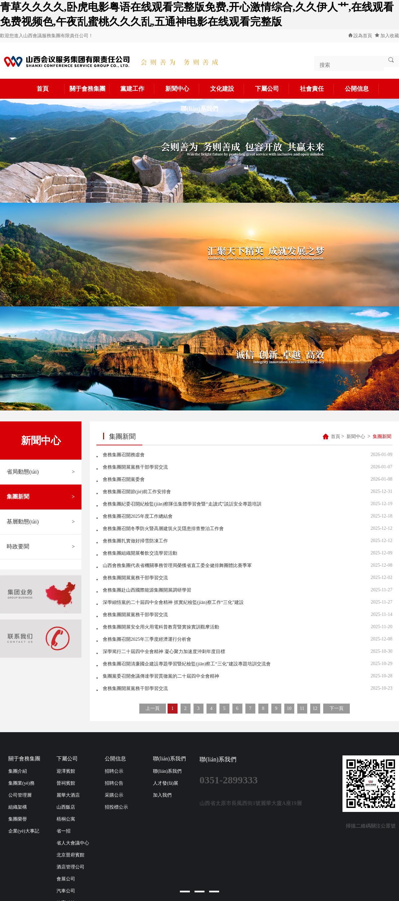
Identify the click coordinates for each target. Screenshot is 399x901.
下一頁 (336, 708)
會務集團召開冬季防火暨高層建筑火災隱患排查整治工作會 (163, 528)
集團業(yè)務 (21, 783)
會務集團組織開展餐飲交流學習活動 (140, 553)
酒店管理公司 (70, 866)
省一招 (63, 831)
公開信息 (362, 89)
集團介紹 (17, 771)
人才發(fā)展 (165, 783)
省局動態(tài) (41, 472)
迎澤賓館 (66, 771)
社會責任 (317, 89)
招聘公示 (114, 771)
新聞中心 (182, 89)
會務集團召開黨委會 (124, 479)
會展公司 (66, 878)
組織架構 (17, 807)
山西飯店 (66, 807)
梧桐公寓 (66, 819)
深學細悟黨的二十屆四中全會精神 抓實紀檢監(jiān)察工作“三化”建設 (173, 602)
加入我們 (162, 795)
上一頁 (153, 708)
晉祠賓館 (66, 783)
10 (289, 708)
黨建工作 (137, 89)
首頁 (51, 89)
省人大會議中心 (73, 843)
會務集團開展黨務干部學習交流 (135, 467)
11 (302, 708)
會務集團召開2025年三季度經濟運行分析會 (147, 639)
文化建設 (227, 89)
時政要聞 (41, 546)
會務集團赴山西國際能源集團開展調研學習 (147, 590)
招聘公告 (114, 783)
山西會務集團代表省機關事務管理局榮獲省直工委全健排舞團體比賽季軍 (177, 565)
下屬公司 (272, 89)
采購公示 (114, 795)
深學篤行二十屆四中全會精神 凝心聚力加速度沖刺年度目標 (164, 651)
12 (315, 708)
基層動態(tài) (41, 521)
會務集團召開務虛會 (124, 454)
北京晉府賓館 (70, 854)
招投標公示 (116, 807)
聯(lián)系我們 (199, 108)
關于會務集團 (89, 89)
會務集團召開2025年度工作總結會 (138, 516)
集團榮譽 (17, 819)
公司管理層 (20, 795)
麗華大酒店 (68, 795)
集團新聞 (41, 497)
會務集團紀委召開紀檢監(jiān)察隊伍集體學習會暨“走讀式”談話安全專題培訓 (182, 504)
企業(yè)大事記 (23, 831)
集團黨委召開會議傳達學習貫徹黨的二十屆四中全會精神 (161, 676)
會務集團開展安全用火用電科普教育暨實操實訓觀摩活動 (161, 626)
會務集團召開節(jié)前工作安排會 (137, 491)
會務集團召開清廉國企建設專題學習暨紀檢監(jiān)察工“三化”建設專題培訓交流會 (187, 663)
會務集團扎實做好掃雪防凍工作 (135, 540)
